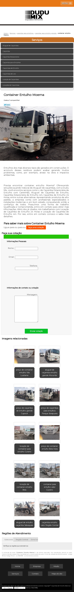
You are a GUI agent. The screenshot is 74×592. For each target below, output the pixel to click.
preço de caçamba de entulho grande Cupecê (24, 411)
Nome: (23, 248)
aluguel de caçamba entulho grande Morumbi (49, 372)
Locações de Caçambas (11, 85)
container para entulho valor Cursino (49, 487)
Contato (35, 574)
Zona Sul (34, 540)
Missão (56, 566)
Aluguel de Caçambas (11, 45)
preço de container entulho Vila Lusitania (24, 372)
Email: (23, 257)
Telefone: (26, 267)
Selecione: (8, 540)
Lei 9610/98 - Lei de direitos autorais (27, 556)
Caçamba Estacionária (11, 57)
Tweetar (7, 104)
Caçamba (6, 51)
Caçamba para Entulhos (12, 62)
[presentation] (23, 279)
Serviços (37, 39)
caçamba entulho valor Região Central (49, 523)
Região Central (22, 540)
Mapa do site (57, 574)
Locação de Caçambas (11, 79)
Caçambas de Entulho (11, 68)
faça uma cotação (36, 227)
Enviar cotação (36, 331)
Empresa (37, 566)
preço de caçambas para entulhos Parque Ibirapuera (49, 411)
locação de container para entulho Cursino (24, 449)
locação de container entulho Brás (24, 487)
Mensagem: (26, 307)
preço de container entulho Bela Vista (49, 447)
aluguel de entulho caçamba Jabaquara (24, 523)
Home (17, 566)
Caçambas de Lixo (9, 74)
